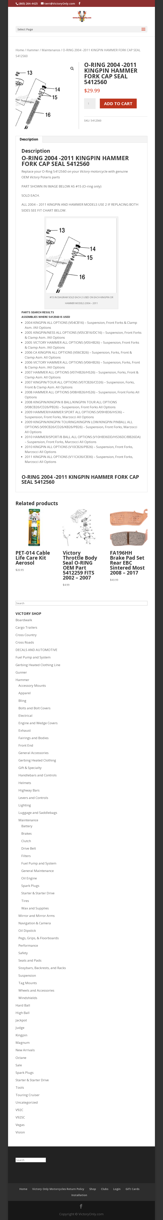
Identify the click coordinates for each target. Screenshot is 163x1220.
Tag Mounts (27, 983)
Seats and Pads (29, 960)
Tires (25, 901)
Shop (92, 1189)
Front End (25, 745)
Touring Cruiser (28, 1095)
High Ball (23, 1013)
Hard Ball (23, 1005)
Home (20, 50)
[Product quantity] (90, 103)
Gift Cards (132, 1189)
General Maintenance (37, 871)
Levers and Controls (33, 797)
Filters (26, 856)
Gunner (21, 672)
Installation (79, 1195)
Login (117, 1189)
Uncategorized (27, 1102)
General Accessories (33, 753)
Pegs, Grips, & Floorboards (38, 938)
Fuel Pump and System (33, 657)
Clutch (26, 841)
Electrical (25, 715)
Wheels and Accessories (36, 990)
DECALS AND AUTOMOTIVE (36, 650)
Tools (20, 1087)
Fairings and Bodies (33, 738)
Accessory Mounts (32, 685)
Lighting (24, 805)
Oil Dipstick (27, 930)
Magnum (23, 1042)
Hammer (33, 50)
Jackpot (21, 1020)
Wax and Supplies (35, 908)
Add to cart (118, 103)
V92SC (20, 1117)
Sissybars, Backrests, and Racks (42, 968)
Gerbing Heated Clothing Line (38, 665)
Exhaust (24, 730)
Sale (19, 1065)
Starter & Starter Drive (38, 893)
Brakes (26, 833)
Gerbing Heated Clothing (37, 760)
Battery (26, 826)
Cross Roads (25, 642)
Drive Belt (28, 848)
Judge (20, 1027)
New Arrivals (25, 1050)
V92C (19, 1110)
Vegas (20, 1125)
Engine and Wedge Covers (38, 723)
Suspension (27, 975)
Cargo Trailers (26, 627)
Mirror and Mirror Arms (36, 915)
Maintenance (51, 50)
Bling (22, 700)
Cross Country (26, 635)
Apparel (24, 693)
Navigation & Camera (34, 923)
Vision (20, 1132)
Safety (23, 953)
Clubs (104, 1189)
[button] (72, 68)
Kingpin (21, 1035)
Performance (28, 945)
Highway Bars (29, 790)
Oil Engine (29, 878)
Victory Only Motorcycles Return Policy (58, 1189)
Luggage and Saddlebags (37, 812)
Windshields (27, 998)
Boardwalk (24, 620)
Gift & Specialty (30, 767)
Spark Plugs (30, 885)
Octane (21, 1057)
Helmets (24, 783)
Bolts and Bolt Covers (34, 708)
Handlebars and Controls (37, 775)
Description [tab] (29, 139)
